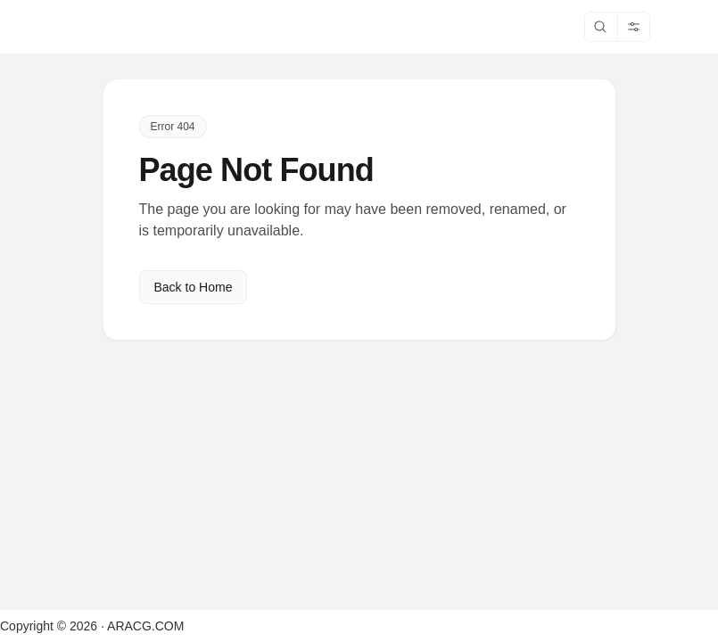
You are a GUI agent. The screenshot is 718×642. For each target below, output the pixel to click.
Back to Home (193, 287)
